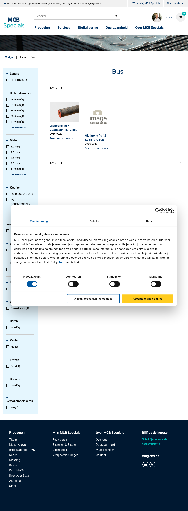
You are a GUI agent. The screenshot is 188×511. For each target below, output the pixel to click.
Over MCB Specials (149, 27)
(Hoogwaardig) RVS (22, 450)
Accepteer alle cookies (147, 298)
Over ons (101, 439)
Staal (12, 486)
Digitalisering (88, 27)
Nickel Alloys (17, 444)
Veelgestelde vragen (65, 455)
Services (63, 27)
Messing (14, 460)
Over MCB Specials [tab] (110, 432)
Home (22, 57)
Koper (13, 455)
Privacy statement (54, 504)
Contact (101, 455)
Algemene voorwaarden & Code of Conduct (98, 504)
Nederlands (173, 3)
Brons (13, 465)
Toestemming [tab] (39, 221)
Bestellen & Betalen (65, 444)
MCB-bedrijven (105, 450)
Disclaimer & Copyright (146, 504)
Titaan (13, 439)
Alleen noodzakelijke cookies (93, 298)
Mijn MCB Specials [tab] (66, 432)
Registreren (60, 439)
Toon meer (19, 127)
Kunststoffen (17, 470)
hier (62, 262)
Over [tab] (149, 221)
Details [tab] (94, 221)
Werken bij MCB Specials (146, 3)
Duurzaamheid (117, 27)
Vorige (9, 57)
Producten (42, 27)
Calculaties (60, 450)
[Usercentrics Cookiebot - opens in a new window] (158, 210)
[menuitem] (128, 4)
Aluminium (16, 480)
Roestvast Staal (19, 475)
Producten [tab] (17, 432)
